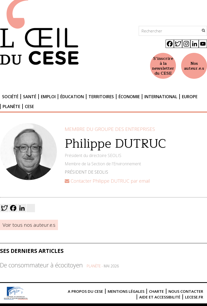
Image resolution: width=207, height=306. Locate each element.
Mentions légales (126, 291)
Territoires (101, 96)
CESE (29, 106)
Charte (156, 291)
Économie (129, 96)
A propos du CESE (85, 291)
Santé (29, 96)
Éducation (72, 96)
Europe (189, 96)
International (160, 96)
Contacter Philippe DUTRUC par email (107, 181)
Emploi (48, 96)
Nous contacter (185, 291)
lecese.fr (194, 297)
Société (10, 96)
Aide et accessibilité (159, 297)
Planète (11, 106)
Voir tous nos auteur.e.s (29, 225)
